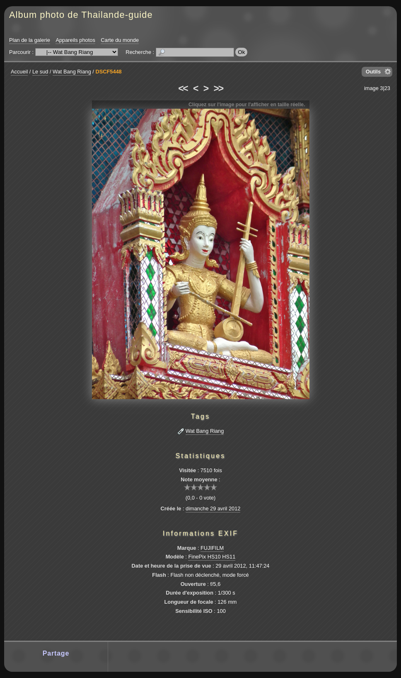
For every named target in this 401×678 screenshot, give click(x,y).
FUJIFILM (212, 548)
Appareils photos (75, 40)
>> (218, 88)
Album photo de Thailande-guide (81, 15)
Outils (373, 71)
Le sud (40, 71)
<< (182, 88)
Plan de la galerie (29, 40)
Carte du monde (120, 40)
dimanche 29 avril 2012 (213, 508)
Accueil (19, 71)
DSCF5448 (108, 71)
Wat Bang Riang (72, 71)
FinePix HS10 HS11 (211, 557)
